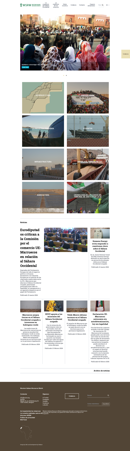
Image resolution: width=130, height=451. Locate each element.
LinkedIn (45, 405)
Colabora (125, 54)
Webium (40, 444)
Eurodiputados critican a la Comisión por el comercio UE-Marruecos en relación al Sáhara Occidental (30, 248)
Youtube (45, 401)
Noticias (23, 222)
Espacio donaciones (91, 5)
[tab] (63, 75)
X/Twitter (46, 398)
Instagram (46, 399)
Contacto (82, 5)
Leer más (25, 67)
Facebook (46, 403)
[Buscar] (101, 5)
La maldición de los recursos (56, 5)
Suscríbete (106, 404)
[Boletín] (94, 404)
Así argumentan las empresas (30, 411)
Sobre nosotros (65, 5)
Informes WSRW (25, 415)
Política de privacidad (27, 417)
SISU (26, 444)
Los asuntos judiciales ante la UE (31, 413)
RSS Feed (23, 420)
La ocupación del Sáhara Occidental (46, 5)
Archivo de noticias (102, 371)
